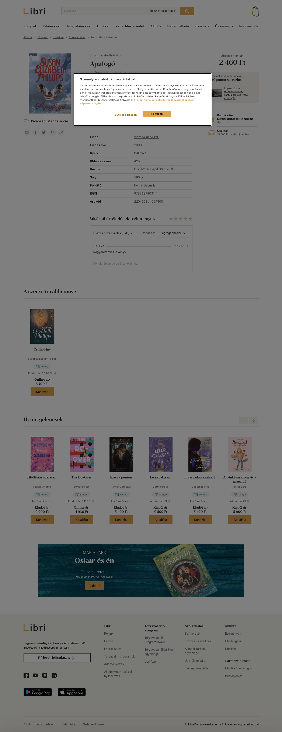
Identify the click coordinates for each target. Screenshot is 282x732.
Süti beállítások (126, 114)
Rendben (157, 113)
